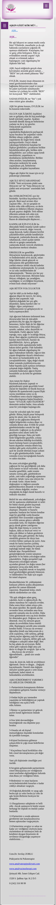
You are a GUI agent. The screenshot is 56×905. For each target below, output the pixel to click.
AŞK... (15, 30)
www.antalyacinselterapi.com (23, 868)
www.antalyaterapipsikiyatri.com (24, 863)
